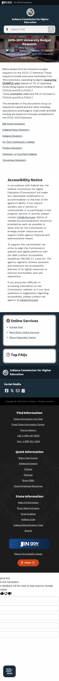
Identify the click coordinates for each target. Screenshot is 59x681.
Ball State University (14, 123)
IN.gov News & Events (28, 508)
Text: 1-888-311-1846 (28, 441)
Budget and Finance (29, 50)
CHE (12, 50)
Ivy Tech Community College (19, 142)
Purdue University (12, 148)
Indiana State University (16, 129)
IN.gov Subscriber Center (22, 337)
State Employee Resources (28, 486)
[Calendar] (23, 391)
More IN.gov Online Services (24, 332)
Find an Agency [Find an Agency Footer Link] (28, 430)
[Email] (18, 391)
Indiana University (12, 136)
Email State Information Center (28, 424)
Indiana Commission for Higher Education (30, 21)
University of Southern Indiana (20, 154)
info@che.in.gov (26, 217)
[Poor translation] (7, 594)
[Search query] (28, 29)
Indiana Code (28, 519)
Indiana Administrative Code (28, 525)
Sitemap (28, 474)
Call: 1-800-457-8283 (28, 435)
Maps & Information (28, 502)
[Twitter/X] (12, 391)
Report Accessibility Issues (28, 553)
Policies (28, 469)
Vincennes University (14, 160)
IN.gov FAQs (28, 480)
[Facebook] (6, 391)
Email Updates (28, 513)
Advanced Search (28, 463)
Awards (28, 530)
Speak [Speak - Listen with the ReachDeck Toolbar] (28, 562)
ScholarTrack (16, 327)
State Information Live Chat (28, 419)
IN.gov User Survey (28, 458)
